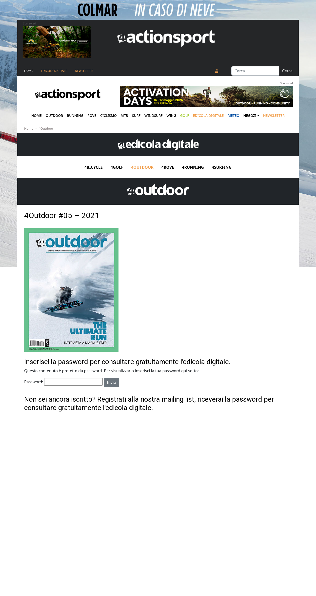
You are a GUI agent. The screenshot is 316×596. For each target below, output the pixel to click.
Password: (63, 382)
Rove (91, 115)
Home (28, 71)
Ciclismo (108, 115)
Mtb (124, 115)
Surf (136, 115)
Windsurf (153, 115)
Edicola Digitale (54, 71)
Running (75, 115)
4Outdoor (46, 128)
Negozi (250, 115)
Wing (171, 115)
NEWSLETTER (84, 71)
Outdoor (54, 115)
